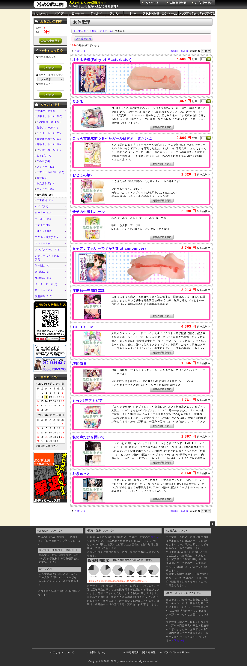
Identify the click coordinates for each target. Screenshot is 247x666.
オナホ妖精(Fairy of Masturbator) (102, 60)
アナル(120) (42, 225)
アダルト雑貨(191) (46, 237)
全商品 (93, 31)
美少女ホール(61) (47, 127)
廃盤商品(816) (44, 296)
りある (77, 102)
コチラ (154, 537)
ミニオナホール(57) (49, 133)
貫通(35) (42, 177)
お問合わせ (178, 640)
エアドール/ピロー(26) (50, 172)
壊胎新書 (79, 364)
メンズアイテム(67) (47, 249)
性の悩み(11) (43, 277)
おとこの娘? (82, 175)
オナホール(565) (45, 110)
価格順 (174, 51)
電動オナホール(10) (49, 144)
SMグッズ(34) (43, 231)
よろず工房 (79, 31)
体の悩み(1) (42, 265)
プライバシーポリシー (176, 652)
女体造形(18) (45, 194)
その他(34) (43, 161)
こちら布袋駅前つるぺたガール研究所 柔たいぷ (112, 138)
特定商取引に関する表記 (141, 652)
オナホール (106, 31)
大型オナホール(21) (49, 138)
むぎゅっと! (82, 474)
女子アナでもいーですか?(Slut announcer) (109, 248)
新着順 (185, 51)
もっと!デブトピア (87, 400)
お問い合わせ (98, 652)
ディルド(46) (43, 218)
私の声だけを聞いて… (90, 437)
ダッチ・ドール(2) (46, 284)
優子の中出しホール (88, 212)
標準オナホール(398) (50, 116)
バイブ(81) (41, 206)
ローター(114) (44, 212)
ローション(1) (43, 290)
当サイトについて (63, 652)
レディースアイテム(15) (47, 257)
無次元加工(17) (46, 183)
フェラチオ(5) (45, 189)
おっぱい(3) (44, 155)
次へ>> (81, 51)
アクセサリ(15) (46, 166)
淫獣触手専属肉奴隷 (88, 290)
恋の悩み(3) (42, 271)
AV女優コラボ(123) (49, 122)
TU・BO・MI (83, 327)
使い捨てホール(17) (49, 149)
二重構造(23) (45, 200)
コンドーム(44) (44, 243)
